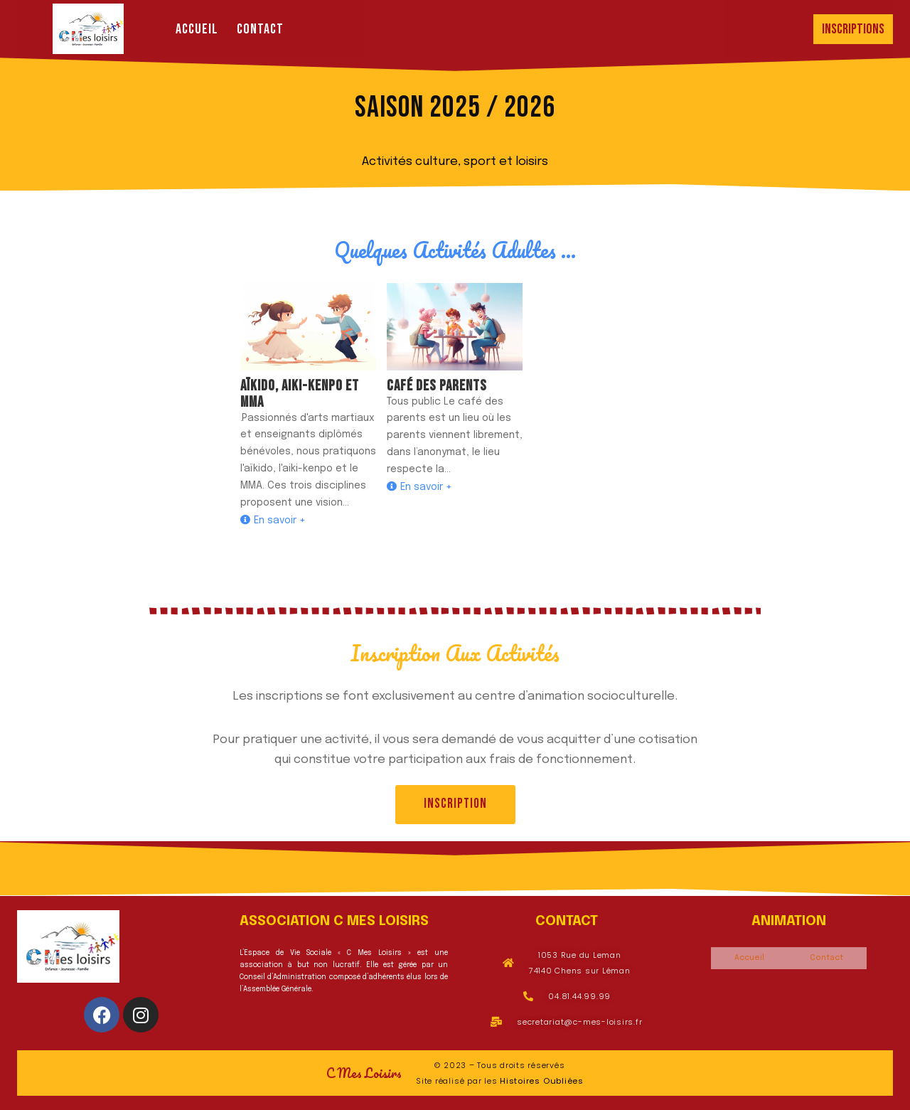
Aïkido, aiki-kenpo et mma (299, 394)
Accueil (197, 29)
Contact (260, 29)
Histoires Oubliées (542, 1081)
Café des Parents (437, 386)
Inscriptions (853, 29)
